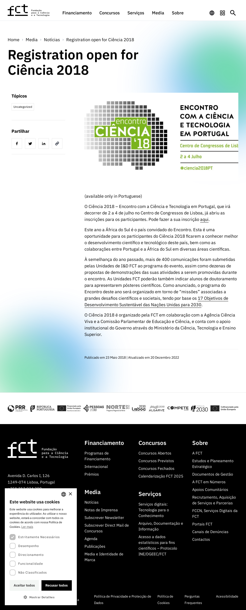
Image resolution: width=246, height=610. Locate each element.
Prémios (91, 474)
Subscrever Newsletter (104, 517)
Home (13, 39)
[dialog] (41, 546)
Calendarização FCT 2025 (160, 476)
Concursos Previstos (156, 460)
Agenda (90, 538)
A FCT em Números (209, 481)
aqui (204, 219)
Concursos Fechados (156, 468)
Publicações (94, 546)
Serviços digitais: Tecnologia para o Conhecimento (153, 510)
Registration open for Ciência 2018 (100, 39)
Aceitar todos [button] (24, 585)
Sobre (178, 13)
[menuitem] (77, 15)
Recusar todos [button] (56, 585)
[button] (41, 597)
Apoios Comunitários (210, 489)
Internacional (96, 466)
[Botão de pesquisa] (233, 13)
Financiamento (77, 13)
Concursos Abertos (154, 453)
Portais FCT (202, 524)
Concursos (109, 13)
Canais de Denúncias (210, 531)
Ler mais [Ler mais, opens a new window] (27, 527)
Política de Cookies (165, 599)
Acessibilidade (227, 596)
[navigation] (212, 13)
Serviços (135, 13)
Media (158, 13)
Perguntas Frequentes (193, 599)
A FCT (197, 453)
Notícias (52, 39)
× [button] (70, 494)
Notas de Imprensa (101, 509)
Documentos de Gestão (212, 474)
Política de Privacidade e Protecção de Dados (122, 599)
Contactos (201, 539)
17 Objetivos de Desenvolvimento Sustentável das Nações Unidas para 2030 (156, 301)
